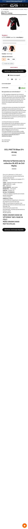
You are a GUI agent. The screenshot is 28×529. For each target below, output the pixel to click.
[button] (14, 92)
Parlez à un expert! (14, 75)
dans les (13, 133)
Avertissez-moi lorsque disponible (14, 71)
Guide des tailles (7, 63)
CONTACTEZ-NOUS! (7, 136)
